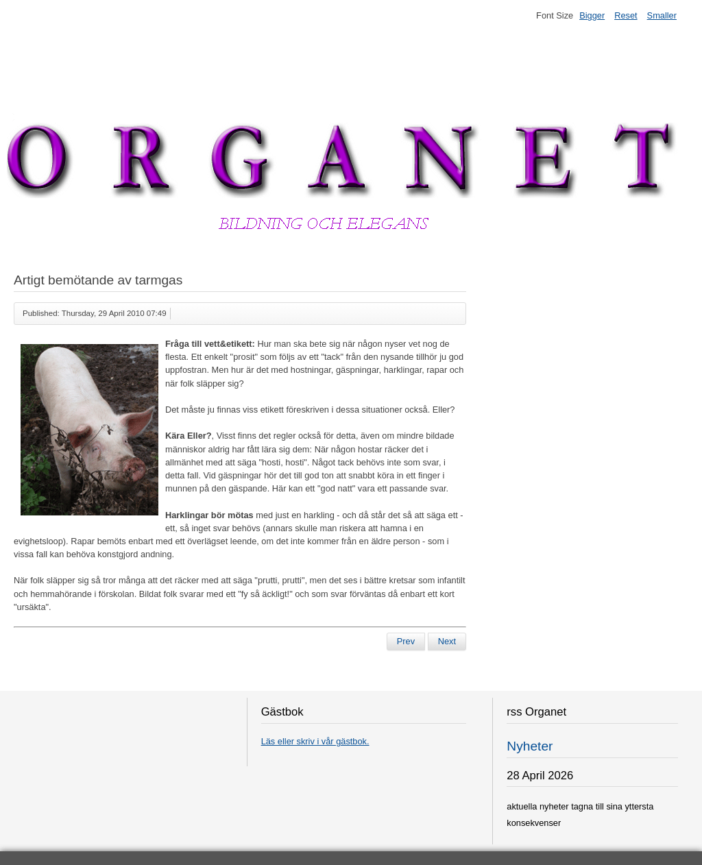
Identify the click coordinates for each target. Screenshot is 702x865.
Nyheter (530, 746)
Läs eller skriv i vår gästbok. (315, 741)
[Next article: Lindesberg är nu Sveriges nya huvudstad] (447, 641)
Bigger (592, 15)
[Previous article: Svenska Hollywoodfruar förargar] (406, 641)
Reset (625, 15)
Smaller (662, 15)
